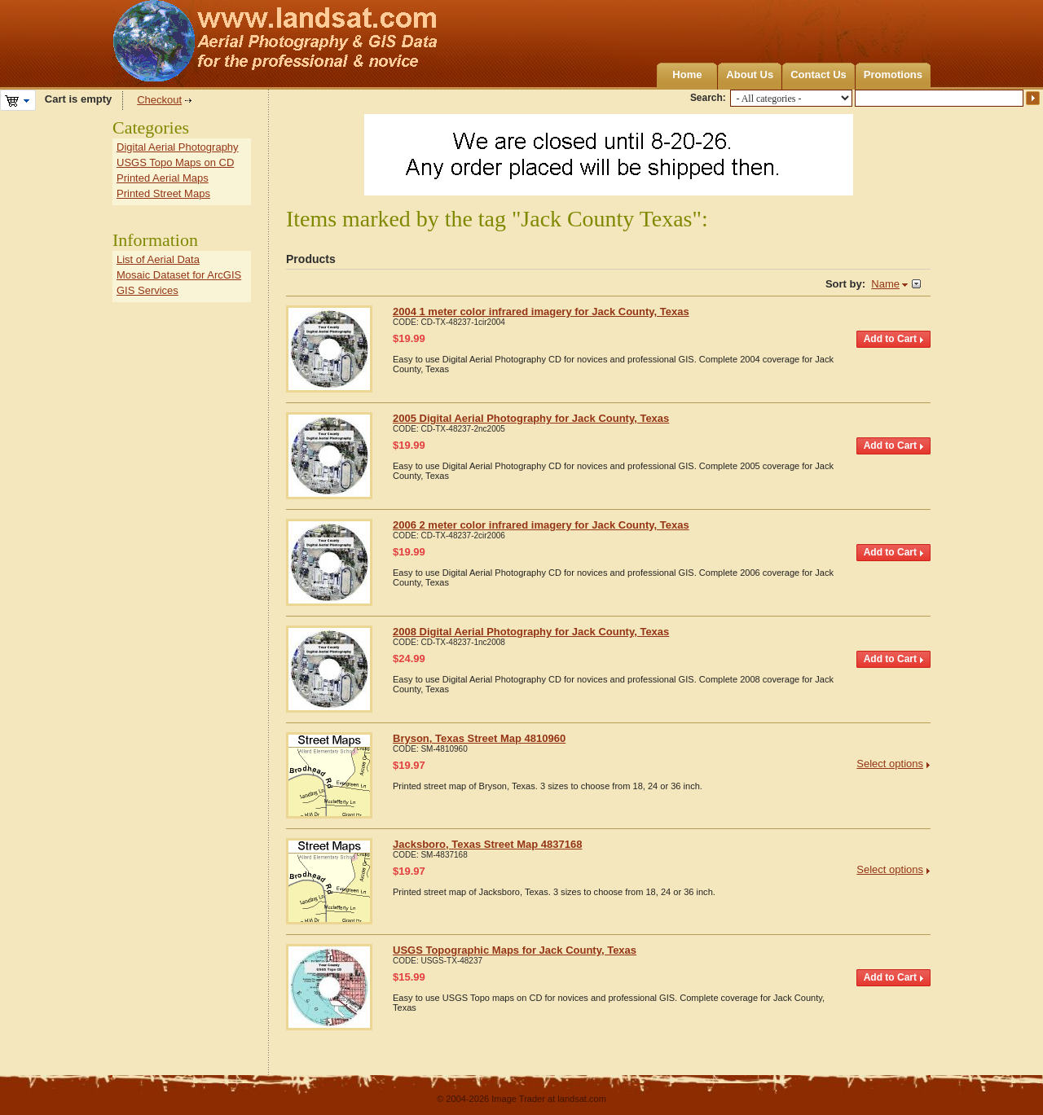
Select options (889, 763)
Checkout (159, 100)
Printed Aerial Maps (163, 178)
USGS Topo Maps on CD (175, 162)
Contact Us (818, 74)
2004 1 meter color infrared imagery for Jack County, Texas (541, 311)
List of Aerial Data (158, 259)
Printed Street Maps (163, 193)
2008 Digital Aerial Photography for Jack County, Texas (531, 632)
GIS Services (147, 290)
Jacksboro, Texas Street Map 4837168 (487, 844)
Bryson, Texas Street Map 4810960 (479, 738)
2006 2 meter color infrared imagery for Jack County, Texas (541, 525)
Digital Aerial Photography (178, 147)
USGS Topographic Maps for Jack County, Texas (514, 950)
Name (885, 284)
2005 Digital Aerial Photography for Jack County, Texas (531, 418)
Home (687, 74)
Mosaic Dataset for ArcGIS (179, 275)
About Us (749, 74)
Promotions (893, 74)
